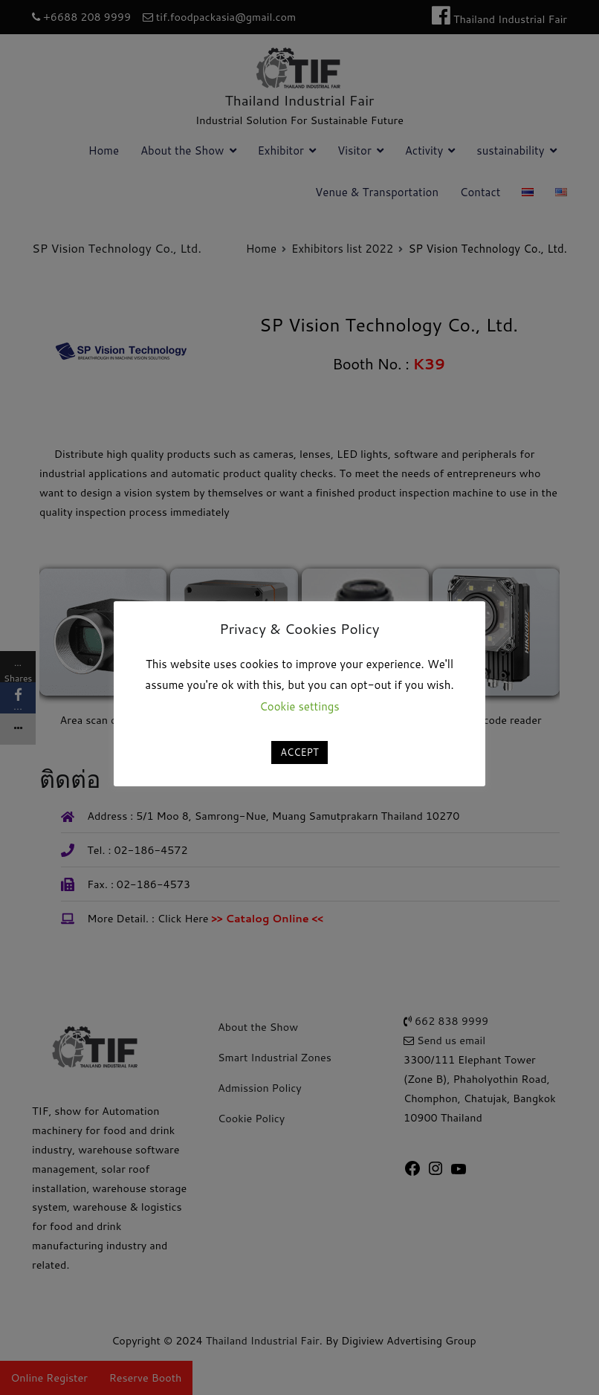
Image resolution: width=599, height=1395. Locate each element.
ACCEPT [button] (299, 752)
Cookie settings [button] (299, 706)
